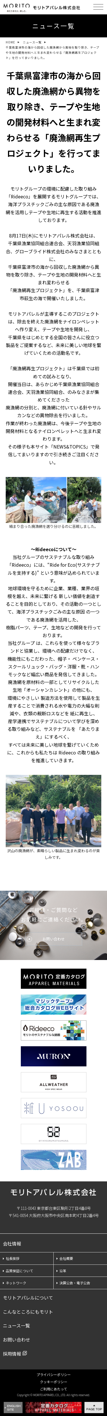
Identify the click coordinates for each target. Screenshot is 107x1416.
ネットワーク (14, 1282)
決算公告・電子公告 (73, 1282)
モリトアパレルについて (28, 1297)
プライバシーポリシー (54, 1374)
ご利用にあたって (53, 1388)
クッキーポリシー (53, 1381)
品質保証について (18, 1270)
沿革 (61, 1270)
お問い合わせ (54, 939)
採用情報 (12, 1353)
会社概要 (64, 1258)
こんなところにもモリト (28, 1311)
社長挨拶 (11, 1258)
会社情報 (12, 1243)
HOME (10, 42)
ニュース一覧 (32, 42)
